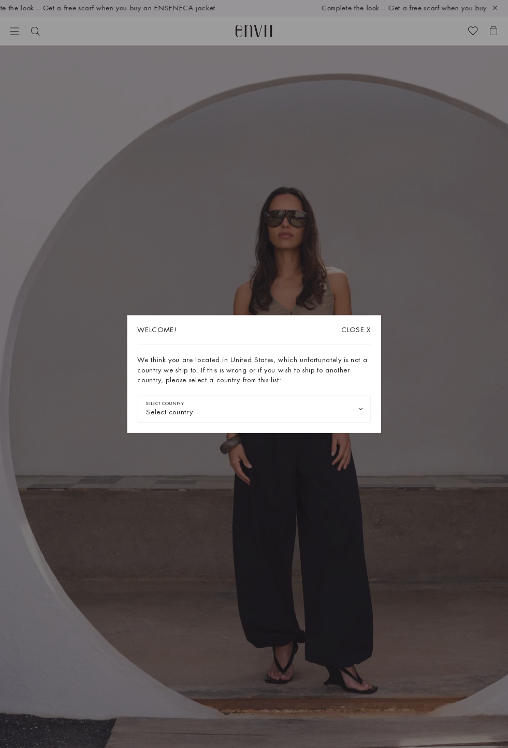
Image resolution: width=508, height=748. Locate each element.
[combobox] (254, 408)
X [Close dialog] (356, 329)
